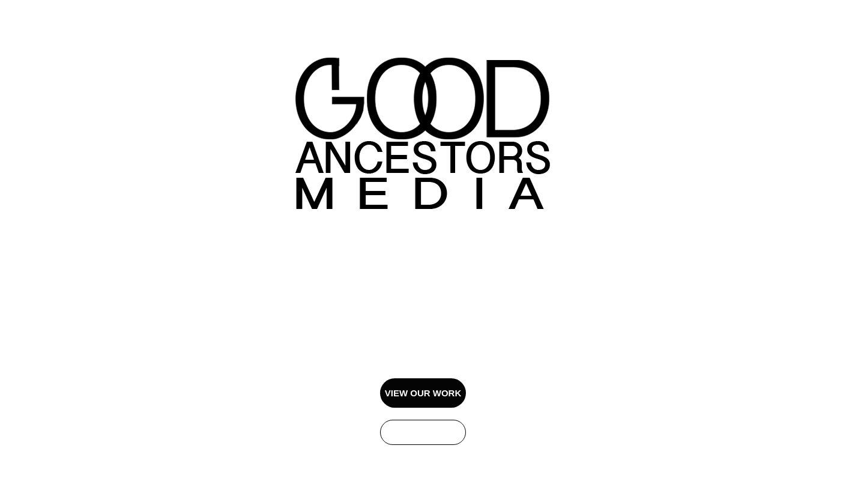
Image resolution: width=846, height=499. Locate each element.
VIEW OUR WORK (423, 393)
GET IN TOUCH (423, 432)
